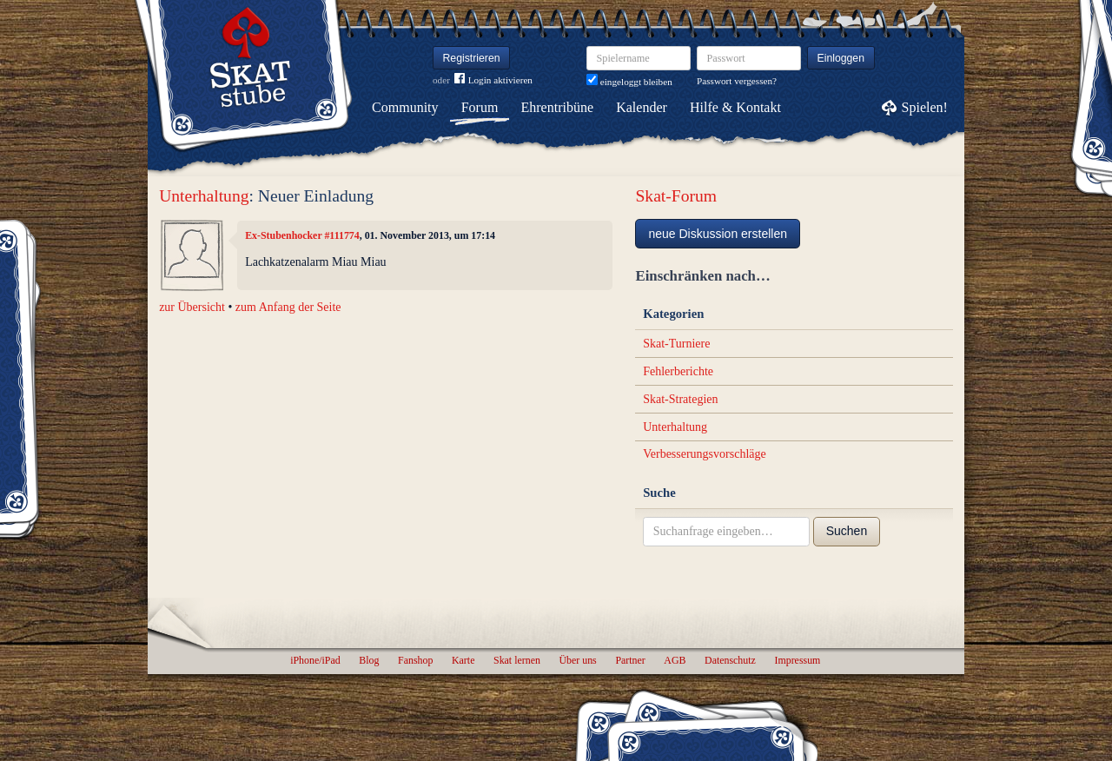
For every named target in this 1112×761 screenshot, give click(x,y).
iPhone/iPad (315, 660)
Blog (369, 660)
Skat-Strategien (680, 399)
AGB (674, 660)
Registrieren (471, 58)
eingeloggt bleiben (629, 81)
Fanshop (415, 660)
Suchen (846, 531)
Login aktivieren (493, 80)
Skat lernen (516, 660)
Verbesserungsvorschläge (704, 453)
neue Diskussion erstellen (717, 234)
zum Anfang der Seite (288, 307)
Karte (463, 660)
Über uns (577, 660)
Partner (630, 660)
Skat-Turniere (676, 343)
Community (405, 107)
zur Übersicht (192, 307)
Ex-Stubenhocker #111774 (302, 235)
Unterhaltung (203, 196)
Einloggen (841, 58)
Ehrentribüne (557, 107)
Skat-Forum (676, 196)
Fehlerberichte (678, 371)
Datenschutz (730, 660)
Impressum (797, 660)
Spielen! (925, 107)
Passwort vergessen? (737, 81)
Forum (480, 107)
